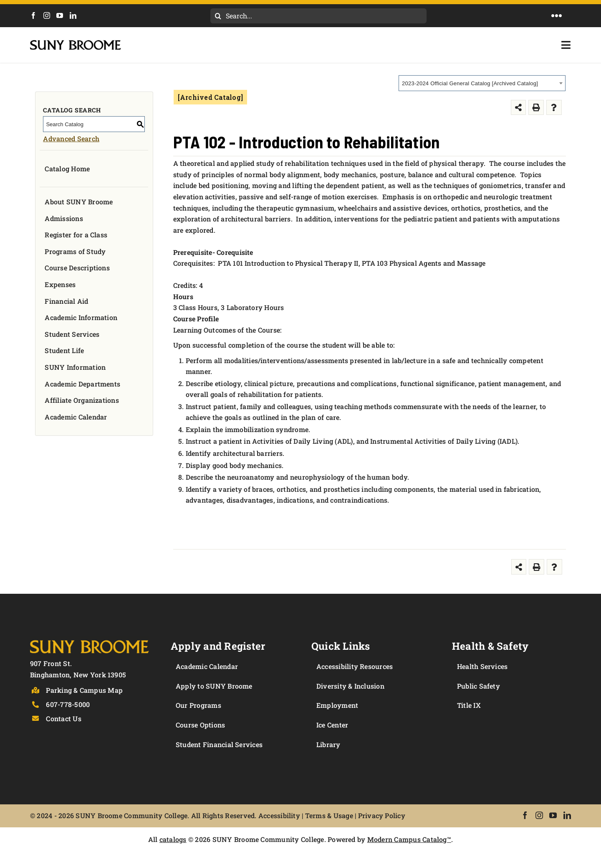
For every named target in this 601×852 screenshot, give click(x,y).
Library (328, 744)
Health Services (482, 666)
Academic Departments (82, 383)
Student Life (64, 350)
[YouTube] (59, 15)
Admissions (64, 218)
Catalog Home (67, 168)
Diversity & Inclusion (350, 686)
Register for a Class (76, 234)
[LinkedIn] (73, 15)
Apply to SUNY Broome (214, 686)
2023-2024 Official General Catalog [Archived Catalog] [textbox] (470, 83)
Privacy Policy (381, 815)
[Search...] (318, 15)
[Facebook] (33, 15)
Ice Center (332, 724)
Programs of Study (75, 251)
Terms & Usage (329, 815)
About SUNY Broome (79, 201)
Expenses (60, 284)
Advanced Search (71, 138)
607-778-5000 (68, 704)
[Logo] (89, 638)
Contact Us (63, 718)
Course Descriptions (77, 267)
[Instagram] (46, 15)
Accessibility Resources (354, 666)
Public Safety (478, 686)
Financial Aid (66, 301)
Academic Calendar (76, 416)
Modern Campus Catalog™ (409, 839)
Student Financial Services (219, 744)
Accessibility (279, 815)
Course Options (200, 724)
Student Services (72, 334)
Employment (337, 705)
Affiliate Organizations (82, 400)
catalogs (173, 839)
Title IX (469, 705)
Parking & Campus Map (84, 690)
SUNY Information (75, 367)
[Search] (217, 15)
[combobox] (482, 83)
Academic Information (81, 317)
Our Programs (198, 705)
